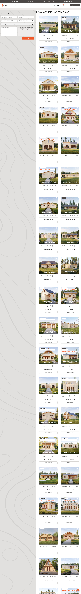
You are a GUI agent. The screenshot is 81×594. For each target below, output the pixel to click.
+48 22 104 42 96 (43, 5)
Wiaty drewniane (77, 8)
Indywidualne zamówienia (20, 5)
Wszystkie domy (10, 8)
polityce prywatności (25, 31)
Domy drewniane (39, 8)
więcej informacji (48, 41)
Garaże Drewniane (67, 8)
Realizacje (27, 5)
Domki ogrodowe (58, 8)
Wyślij (28, 38)
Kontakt (31, 5)
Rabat (3, 8)
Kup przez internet (19, 8)
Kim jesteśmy (13, 5)
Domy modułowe (29, 8)
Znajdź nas (75, 5)
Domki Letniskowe (48, 8)
